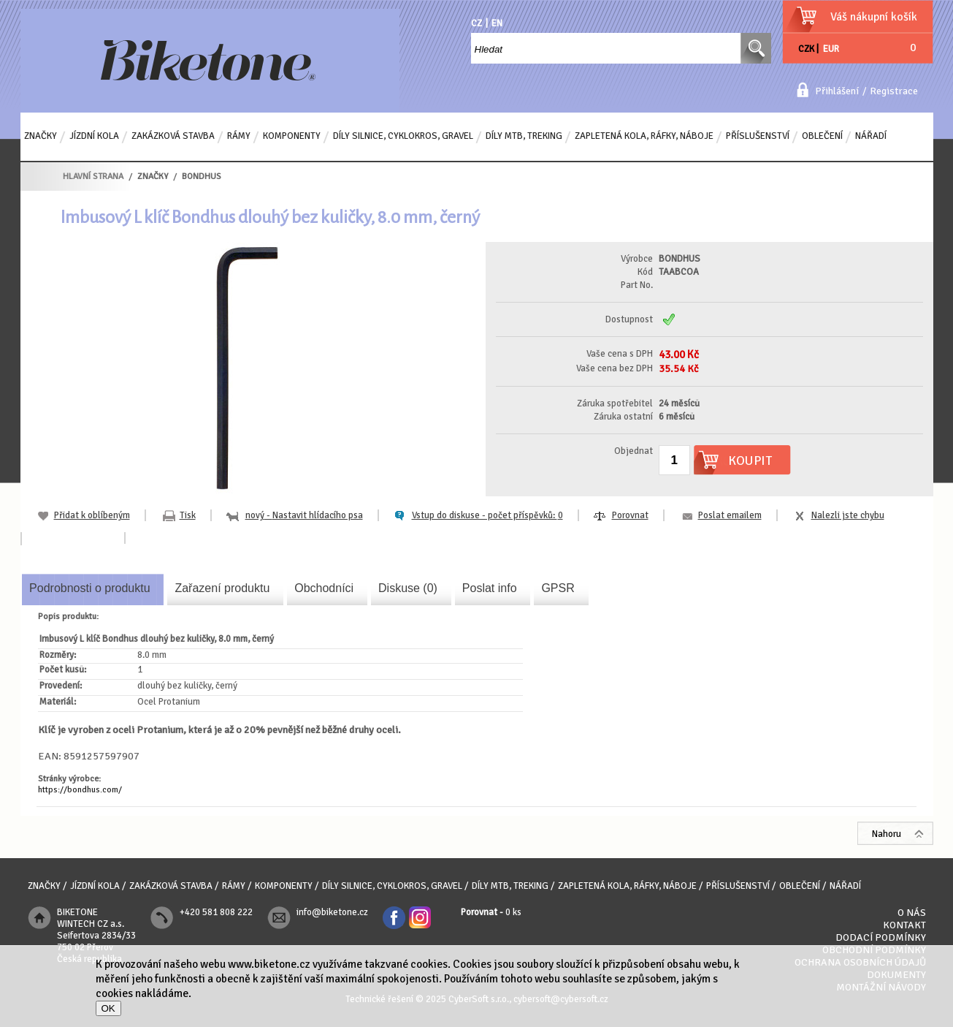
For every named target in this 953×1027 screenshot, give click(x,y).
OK (108, 1008)
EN (496, 23)
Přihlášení (837, 91)
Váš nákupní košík (873, 17)
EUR (831, 49)
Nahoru (886, 834)
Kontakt (904, 925)
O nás (911, 912)
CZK (806, 49)
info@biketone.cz (332, 912)
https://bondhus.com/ (80, 789)
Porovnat (630, 515)
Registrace (894, 91)
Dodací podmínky (880, 937)
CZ (476, 23)
